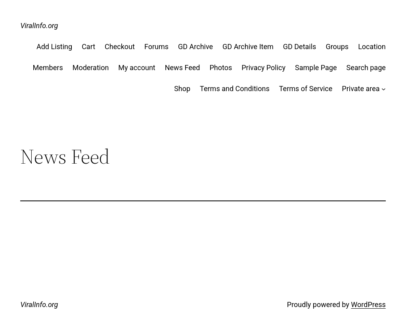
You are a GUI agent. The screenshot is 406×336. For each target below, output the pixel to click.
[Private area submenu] (383, 89)
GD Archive (195, 46)
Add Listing (54, 46)
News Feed (182, 67)
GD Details (299, 46)
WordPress (368, 304)
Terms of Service (306, 88)
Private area (360, 88)
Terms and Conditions (235, 88)
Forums (156, 46)
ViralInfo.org (39, 25)
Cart (88, 46)
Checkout (120, 46)
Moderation (91, 67)
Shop (182, 88)
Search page (366, 67)
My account (136, 67)
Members (48, 67)
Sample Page (316, 67)
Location (372, 46)
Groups (337, 46)
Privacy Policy (263, 67)
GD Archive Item (248, 46)
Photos (220, 67)
